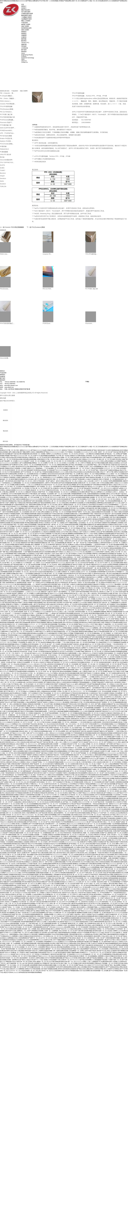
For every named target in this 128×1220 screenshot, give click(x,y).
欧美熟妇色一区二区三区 (87, 760)
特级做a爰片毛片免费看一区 (24, 475)
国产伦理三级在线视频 (35, 501)
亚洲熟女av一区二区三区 (8, 633)
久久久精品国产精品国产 (10, 593)
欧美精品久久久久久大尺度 (92, 807)
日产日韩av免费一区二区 (72, 597)
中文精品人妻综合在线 (6, 457)
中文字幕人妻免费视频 (43, 740)
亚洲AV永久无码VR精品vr (89, 504)
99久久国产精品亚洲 (87, 546)
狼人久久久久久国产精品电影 (64, 649)
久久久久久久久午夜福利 (23, 490)
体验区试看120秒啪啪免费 (22, 622)
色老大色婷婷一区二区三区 (58, 746)
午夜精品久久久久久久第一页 (89, 459)
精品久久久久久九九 (32, 499)
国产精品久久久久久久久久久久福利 (53, 452)
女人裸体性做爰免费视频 (13, 717)
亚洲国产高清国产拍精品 (59, 557)
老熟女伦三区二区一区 (94, 773)
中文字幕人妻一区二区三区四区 (38, 488)
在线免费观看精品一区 (61, 521)
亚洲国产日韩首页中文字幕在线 (30, 586)
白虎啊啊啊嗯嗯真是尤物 (26, 590)
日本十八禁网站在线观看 (50, 675)
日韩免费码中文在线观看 (76, 503)
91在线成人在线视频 (51, 722)
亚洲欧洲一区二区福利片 (68, 571)
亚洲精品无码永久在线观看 (12, 468)
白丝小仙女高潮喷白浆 (85, 970)
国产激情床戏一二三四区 (112, 731)
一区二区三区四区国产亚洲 (75, 599)
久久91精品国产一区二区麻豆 (31, 562)
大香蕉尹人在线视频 (90, 896)
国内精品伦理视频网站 (99, 519)
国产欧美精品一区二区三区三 (77, 843)
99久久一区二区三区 (17, 691)
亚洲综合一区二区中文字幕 (62, 606)
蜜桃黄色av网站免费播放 (86, 631)
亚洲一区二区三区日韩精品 (72, 528)
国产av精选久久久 (121, 488)
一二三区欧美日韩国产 (92, 818)
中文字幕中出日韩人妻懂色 (78, 606)
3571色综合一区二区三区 (33, 599)
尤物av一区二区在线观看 (82, 669)
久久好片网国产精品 (101, 575)
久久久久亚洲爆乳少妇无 (38, 635)
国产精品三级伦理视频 (75, 464)
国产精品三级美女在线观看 (17, 499)
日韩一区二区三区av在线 (65, 769)
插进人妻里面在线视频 (45, 508)
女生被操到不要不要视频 (118, 950)
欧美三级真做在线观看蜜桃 (113, 548)
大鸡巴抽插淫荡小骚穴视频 (92, 508)
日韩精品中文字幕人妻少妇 (71, 775)
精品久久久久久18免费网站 (55, 477)
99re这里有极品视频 (91, 885)
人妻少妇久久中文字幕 (88, 608)
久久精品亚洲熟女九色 (38, 894)
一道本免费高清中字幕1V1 (59, 486)
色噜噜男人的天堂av (117, 557)
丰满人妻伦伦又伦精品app (35, 541)
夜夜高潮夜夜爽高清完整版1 (92, 495)
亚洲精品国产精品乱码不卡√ (103, 711)
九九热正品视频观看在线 (70, 590)
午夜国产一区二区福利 (33, 582)
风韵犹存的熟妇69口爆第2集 (48, 651)
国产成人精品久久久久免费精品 (11, 555)
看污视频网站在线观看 (81, 912)
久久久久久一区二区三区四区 (53, 550)
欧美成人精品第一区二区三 (79, 938)
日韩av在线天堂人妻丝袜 (96, 591)
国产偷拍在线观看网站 (44, 503)
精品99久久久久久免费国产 (71, 700)
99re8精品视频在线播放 (31, 522)
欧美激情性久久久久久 (26, 664)
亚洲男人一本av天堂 (121, 600)
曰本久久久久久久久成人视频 (35, 591)
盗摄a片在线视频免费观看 (32, 606)
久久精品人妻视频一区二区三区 (89, 744)
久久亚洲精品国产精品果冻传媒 (103, 831)
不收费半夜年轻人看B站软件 (19, 787)
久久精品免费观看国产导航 (85, 513)
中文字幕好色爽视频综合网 (32, 747)
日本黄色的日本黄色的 (10, 495)
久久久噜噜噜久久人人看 (37, 680)
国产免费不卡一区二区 (105, 655)
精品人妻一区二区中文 (99, 590)
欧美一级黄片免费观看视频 (62, 564)
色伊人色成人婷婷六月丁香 (60, 553)
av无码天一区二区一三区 (7, 653)
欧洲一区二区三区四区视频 (66, 912)
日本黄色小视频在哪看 (108, 658)
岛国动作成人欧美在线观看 (33, 860)
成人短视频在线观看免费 (111, 798)
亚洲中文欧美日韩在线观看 (75, 495)
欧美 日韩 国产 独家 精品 (39, 753)
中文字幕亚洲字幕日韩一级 (63, 697)
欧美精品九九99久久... (112, 492)
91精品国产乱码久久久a (69, 470)
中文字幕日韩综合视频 (56, 740)
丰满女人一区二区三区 (12, 575)
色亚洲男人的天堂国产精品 (81, 457)
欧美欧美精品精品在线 (92, 702)
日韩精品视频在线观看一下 (16, 552)
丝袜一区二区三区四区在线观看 (14, 611)
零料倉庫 (23, 46)
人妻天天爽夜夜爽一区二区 (13, 963)
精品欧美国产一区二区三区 (70, 753)
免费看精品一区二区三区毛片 (27, 849)
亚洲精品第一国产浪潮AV (106, 744)
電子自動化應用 (25, 11)
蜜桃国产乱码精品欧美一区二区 (47, 789)
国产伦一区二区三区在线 (77, 771)
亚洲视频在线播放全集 (70, 513)
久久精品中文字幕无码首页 (90, 874)
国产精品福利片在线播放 (99, 715)
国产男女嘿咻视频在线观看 (57, 736)
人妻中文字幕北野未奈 (103, 464)
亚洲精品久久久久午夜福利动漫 (86, 515)
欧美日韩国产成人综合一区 (46, 816)
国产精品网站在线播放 (117, 629)
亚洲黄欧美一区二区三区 (108, 508)
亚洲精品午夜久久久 (36, 610)
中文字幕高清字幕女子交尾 (69, 936)
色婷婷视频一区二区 (40, 704)
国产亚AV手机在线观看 (76, 878)
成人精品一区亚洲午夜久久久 (106, 697)
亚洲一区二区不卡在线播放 (70, 620)
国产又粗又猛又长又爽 (43, 698)
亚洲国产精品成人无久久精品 (111, 671)
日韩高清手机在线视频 (105, 581)
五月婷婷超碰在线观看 (109, 796)
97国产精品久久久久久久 (17, 455)
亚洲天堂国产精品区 (85, 673)
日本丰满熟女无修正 (73, 751)
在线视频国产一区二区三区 (101, 707)
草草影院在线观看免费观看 (32, 914)
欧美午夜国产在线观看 (108, 782)
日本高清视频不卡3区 (64, 735)
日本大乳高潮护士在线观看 (76, 825)
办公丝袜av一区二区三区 (68, 454)
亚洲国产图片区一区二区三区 (69, 858)
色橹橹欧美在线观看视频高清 (56, 597)
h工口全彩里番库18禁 (39, 845)
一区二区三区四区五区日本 (23, 715)
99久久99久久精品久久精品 (60, 459)
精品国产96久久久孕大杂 (94, 789)
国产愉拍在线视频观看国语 (110, 943)
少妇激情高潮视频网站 (112, 727)
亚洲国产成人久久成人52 (7, 927)
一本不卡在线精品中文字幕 (34, 693)
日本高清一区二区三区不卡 (13, 814)
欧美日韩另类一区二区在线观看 (99, 949)
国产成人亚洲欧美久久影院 (55, 488)
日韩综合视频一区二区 (92, 900)
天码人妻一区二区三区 (111, 613)
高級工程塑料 (25, 26)
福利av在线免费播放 (65, 671)
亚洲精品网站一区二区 (98, 633)
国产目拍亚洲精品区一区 (9, 775)
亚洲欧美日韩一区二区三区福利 (87, 483)
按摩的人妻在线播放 (117, 615)
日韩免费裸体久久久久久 (50, 941)
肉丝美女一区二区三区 (53, 517)
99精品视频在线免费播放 (44, 700)
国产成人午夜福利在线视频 (44, 472)
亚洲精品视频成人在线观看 (70, 628)
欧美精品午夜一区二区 (6, 863)
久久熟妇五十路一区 (48, 920)
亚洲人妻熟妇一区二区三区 (40, 961)
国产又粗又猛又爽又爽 (117, 452)
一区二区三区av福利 (56, 916)
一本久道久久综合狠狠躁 (118, 718)
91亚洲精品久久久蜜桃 (19, 546)
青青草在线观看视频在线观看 (110, 635)
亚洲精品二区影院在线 (18, 568)
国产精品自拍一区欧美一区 (76, 582)
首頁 (22, 4)
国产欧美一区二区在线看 (66, 658)
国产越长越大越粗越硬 (10, 669)
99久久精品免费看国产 (83, 949)
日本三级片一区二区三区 (108, 499)
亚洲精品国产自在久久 (65, 684)
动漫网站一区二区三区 (68, 688)
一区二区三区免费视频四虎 (103, 954)
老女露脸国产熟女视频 (74, 925)
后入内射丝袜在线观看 (108, 651)
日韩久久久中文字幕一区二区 (86, 802)
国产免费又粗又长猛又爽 (80, 657)
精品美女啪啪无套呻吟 (113, 715)
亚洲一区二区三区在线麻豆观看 (114, 562)
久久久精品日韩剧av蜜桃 (30, 816)
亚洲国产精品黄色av (68, 785)
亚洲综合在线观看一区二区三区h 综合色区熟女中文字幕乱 (106, 836)
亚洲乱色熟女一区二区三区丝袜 (84, 831)
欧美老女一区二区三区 (87, 539)
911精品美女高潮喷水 (71, 579)
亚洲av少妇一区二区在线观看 (92, 782)
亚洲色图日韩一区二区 (85, 620)
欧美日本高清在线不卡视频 (43, 878)
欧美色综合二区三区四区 (81, 613)
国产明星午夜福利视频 (17, 702)
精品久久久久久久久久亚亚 (95, 461)
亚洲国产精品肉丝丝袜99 (47, 918)
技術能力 (23, 8)
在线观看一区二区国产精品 (34, 675)
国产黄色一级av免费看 (111, 648)
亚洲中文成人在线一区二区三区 (83, 517)
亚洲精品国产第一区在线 (73, 940)
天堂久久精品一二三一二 (74, 677)
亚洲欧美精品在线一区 (78, 680)
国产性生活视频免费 (18, 747)
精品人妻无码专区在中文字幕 (20, 466)
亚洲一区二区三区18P (103, 869)
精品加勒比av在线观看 (36, 633)
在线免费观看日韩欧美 (36, 965)
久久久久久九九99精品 (13, 811)
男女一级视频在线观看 (46, 914)
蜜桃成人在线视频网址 (53, 796)
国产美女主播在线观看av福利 (43, 853)
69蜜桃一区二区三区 (63, 722)
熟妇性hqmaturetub (99, 573)
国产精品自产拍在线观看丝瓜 (82, 804)
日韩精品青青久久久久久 (105, 642)
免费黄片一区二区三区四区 (111, 526)
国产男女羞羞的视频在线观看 (76, 486)
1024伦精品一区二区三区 (92, 455)
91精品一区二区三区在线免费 (79, 927)
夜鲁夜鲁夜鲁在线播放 (12, 794)
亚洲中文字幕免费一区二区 (106, 479)
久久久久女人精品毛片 (64, 562)
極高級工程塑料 (25, 24)
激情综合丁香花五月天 (68, 450)
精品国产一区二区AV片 (47, 606)
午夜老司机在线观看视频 (40, 731)
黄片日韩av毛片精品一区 (107, 600)
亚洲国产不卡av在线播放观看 (52, 595)
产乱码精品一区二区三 (44, 729)
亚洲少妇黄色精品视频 (20, 822)
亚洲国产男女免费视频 (118, 477)
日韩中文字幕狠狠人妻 (87, 463)
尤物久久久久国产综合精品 (9, 629)
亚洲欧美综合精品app (58, 528)
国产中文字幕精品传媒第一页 (54, 836)
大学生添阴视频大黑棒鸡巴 (90, 553)
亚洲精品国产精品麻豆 (83, 941)
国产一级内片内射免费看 (17, 751)
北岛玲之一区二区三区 (69, 660)
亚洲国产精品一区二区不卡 (21, 932)
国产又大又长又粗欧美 (36, 733)
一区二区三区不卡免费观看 (18, 871)
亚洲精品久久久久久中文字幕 (94, 490)
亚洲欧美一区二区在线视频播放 (88, 956)
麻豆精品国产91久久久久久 (112, 912)
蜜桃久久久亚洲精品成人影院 (11, 640)
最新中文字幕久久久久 (45, 568)
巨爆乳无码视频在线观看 (91, 639)
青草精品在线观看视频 (58, 579)
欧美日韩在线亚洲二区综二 (87, 736)
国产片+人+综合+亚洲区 (91, 533)
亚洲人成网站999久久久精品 (29, 557)
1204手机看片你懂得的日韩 (102, 522)
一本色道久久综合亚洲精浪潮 (35, 867)
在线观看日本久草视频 (64, 675)
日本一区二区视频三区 (79, 466)
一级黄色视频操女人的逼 (113, 586)
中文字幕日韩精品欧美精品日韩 (105, 947)
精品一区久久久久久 (13, 660)
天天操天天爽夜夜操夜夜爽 (96, 921)
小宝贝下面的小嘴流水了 (97, 624)
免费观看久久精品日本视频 (79, 827)
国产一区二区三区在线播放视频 (9, 731)
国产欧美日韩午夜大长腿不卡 (84, 573)
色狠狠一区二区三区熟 (66, 457)
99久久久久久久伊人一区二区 (49, 637)
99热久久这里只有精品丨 (28, 579)
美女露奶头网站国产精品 (86, 492)
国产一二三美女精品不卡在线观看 (18, 613)
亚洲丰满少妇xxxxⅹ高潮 (29, 510)
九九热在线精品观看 (45, 896)
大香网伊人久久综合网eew (53, 454)
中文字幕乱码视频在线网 (101, 463)
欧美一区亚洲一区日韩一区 (32, 651)
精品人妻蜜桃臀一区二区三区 (14, 492)
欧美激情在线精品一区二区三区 (55, 475)
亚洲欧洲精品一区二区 (79, 490)
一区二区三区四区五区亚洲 (39, 851)
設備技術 (23, 37)
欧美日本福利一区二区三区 (74, 891)
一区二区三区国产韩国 (88, 747)
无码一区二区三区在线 (13, 542)
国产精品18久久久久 (99, 756)
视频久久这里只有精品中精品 (36, 749)
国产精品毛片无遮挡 (76, 564)
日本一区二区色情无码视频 (20, 624)
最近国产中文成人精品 (104, 825)
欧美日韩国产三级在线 (103, 552)
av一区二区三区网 (95, 644)
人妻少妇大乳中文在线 (35, 571)
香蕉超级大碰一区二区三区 (68, 834)
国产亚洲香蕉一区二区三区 (20, 571)
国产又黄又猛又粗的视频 (40, 495)
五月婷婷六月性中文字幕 (54, 753)
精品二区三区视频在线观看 (76, 782)
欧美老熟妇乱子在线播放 (81, 658)
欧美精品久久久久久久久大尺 (17, 521)
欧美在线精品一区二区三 (80, 555)
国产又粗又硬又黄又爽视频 (68, 484)
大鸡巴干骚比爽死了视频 (25, 629)
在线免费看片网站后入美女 (12, 646)
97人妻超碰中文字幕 (74, 546)
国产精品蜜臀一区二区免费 (9, 461)
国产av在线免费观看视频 (14, 882)
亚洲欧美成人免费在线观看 (59, 646)
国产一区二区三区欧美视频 (110, 610)
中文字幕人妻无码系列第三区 (74, 862)
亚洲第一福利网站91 (13, 959)
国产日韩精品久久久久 (110, 742)
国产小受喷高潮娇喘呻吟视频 (111, 938)
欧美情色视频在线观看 (89, 733)
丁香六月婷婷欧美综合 (90, 923)
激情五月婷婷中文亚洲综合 (39, 831)
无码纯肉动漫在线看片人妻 (46, 521)
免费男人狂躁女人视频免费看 (34, 452)
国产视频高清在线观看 (31, 552)
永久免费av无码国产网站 (81, 847)
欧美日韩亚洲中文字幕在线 (25, 791)
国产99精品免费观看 (97, 526)
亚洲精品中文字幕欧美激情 (95, 657)
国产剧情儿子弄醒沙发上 (30, 784)
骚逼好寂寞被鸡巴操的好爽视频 (35, 608)
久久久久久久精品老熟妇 (13, 778)
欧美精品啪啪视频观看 (63, 789)
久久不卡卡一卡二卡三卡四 (111, 468)
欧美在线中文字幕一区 (73, 744)
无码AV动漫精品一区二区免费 (112, 653)
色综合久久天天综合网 (13, 729)
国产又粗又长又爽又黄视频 (55, 537)
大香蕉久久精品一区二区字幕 (83, 785)
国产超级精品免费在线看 (67, 619)
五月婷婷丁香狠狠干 (26, 755)
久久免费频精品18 (73, 492)
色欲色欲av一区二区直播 (74, 747)
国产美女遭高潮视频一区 (105, 885)
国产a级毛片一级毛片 (54, 481)
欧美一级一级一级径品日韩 (51, 671)
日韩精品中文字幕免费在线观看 (113, 622)
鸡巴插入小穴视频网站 (21, 823)
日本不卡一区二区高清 (101, 481)
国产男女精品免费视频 (67, 635)
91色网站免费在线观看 (67, 669)
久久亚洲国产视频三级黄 (81, 651)
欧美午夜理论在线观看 (81, 604)
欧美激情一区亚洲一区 (31, 649)
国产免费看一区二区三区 (84, 526)
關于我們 (23, 50)
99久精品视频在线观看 (17, 522)
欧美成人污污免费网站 (40, 474)
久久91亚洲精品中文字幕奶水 (75, 784)
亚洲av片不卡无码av (26, 880)
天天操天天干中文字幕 (112, 626)
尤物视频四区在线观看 (119, 642)
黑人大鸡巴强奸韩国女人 (86, 762)
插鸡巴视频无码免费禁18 (18, 479)
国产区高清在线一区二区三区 (10, 947)
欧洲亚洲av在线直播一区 (41, 470)
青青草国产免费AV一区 (78, 512)
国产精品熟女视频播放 (96, 958)
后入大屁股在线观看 (64, 818)
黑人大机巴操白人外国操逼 (31, 666)
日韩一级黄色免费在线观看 (33, 504)
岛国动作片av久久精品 (45, 891)
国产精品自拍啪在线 (105, 629)
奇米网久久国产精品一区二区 (87, 475)
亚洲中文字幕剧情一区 (83, 726)
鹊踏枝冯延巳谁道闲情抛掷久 (72, 570)
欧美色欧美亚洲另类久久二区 (88, 918)
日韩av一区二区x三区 (68, 595)
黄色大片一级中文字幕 (106, 472)
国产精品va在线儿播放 (116, 535)
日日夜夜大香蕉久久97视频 (65, 633)
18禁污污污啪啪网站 (65, 827)
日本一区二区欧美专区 (81, 901)
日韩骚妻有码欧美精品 (14, 874)
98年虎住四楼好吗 (27, 882)
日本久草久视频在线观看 (9, 834)
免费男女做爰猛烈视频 (45, 950)
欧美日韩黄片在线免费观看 (111, 809)
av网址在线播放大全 (110, 461)
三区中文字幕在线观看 (14, 493)
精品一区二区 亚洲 (53, 885)
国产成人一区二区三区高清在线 (23, 631)
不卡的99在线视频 (94, 619)
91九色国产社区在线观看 (22, 526)
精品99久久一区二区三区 (49, 464)
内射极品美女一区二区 (39, 713)
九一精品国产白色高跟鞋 (40, 584)
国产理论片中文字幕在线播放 (33, 843)
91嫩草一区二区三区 (66, 506)
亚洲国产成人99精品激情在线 (94, 561)
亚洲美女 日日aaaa (100, 677)
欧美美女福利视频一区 (64, 561)
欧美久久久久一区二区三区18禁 (21, 668)
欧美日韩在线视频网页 (81, 773)
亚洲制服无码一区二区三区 (39, 885)
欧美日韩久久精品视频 (120, 532)
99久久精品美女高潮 (50, 668)
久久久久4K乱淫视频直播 (97, 669)
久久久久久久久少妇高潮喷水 (10, 463)
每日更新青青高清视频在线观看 (53, 600)
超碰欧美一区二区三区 (13, 557)
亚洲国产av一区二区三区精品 (66, 871)
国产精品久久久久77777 (22, 798)
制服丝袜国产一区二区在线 (93, 778)
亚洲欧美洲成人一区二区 (20, 735)
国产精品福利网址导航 (88, 575)
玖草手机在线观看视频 (28, 872)
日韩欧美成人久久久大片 (54, 450)
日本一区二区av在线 (33, 655)
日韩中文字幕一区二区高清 (98, 595)
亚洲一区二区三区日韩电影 (109, 789)
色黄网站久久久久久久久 (74, 686)
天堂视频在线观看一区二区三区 (82, 633)
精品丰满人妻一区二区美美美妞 (62, 876)
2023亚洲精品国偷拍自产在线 (51, 798)
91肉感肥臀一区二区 (29, 662)
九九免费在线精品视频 (40, 593)
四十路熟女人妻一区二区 (33, 642)
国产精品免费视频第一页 (54, 713)
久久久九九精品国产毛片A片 (48, 611)
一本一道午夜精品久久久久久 (41, 673)
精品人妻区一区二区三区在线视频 (20, 550)
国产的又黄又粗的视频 (83, 484)
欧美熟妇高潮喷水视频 (33, 678)
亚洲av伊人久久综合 (105, 678)
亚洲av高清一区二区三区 (91, 791)
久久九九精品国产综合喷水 (57, 758)
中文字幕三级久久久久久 (42, 903)
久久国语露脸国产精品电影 (100, 959)
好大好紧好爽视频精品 (90, 503)
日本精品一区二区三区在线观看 (17, 615)
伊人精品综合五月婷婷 (94, 776)
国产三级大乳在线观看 (114, 513)
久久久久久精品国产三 (24, 461)
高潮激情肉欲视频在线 (40, 542)
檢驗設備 (23, 44)
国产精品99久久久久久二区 (103, 747)
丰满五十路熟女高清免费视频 (28, 524)
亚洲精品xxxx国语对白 (39, 755)
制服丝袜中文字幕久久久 (115, 546)
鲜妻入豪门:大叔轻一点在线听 (21, 831)
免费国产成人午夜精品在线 (17, 503)
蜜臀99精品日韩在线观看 (104, 503)
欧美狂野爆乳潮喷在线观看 (52, 608)
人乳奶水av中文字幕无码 (117, 775)
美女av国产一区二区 (55, 648)
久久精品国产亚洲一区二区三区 (27, 700)
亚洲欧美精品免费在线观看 (84, 584)
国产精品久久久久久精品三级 (98, 932)
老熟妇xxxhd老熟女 (114, 463)
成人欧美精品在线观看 (65, 863)
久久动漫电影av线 (20, 682)
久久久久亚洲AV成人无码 (65, 657)
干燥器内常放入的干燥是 (101, 513)
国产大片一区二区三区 (93, 823)
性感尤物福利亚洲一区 (19, 807)
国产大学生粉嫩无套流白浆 (36, 823)
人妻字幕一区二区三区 (56, 524)
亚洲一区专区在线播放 (103, 483)
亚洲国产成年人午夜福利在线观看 (111, 568)
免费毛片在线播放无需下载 (32, 637)
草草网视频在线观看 (6, 571)
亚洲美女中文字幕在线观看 (32, 969)
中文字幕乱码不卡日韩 (92, 510)
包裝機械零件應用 (26, 19)
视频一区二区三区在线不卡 (16, 649)
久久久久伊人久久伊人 (87, 452)
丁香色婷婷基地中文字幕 (11, 773)
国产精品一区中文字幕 (18, 577)
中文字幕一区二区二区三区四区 (57, 463)
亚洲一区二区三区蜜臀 (102, 889)
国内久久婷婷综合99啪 (96, 969)
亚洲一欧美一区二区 (49, 577)
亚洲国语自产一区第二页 (95, 938)
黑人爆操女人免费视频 (68, 695)
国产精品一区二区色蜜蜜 (13, 579)
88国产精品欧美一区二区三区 (38, 764)
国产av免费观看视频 (25, 463)
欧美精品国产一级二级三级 (61, 548)
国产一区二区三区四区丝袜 (71, 760)
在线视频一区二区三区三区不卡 (98, 497)
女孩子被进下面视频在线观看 (49, 969)
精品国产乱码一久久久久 (112, 927)
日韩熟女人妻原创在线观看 (7, 490)
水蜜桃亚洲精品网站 (62, 464)
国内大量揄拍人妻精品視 (91, 602)
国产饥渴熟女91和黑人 (6, 599)
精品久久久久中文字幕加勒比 (29, 729)
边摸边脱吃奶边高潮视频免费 (86, 916)
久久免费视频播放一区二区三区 (20, 483)
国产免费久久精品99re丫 (44, 553)
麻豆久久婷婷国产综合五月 (75, 521)
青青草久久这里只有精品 (79, 787)
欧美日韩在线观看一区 (106, 512)
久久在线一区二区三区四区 (81, 796)
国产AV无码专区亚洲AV (65, 680)
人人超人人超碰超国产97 (85, 756)
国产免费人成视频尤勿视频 (7, 573)
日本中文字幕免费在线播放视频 (103, 794)
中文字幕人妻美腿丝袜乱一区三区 (104, 903)
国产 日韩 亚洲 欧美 (7, 481)
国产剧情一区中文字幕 (45, 677)
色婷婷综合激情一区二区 (49, 581)
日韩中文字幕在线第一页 (40, 481)
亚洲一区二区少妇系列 (46, 747)
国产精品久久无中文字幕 (59, 677)
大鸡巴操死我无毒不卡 (46, 809)
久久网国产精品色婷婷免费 (41, 840)
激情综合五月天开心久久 (9, 639)
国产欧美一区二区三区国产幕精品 (109, 619)
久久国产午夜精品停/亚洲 (71, 945)
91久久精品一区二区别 (84, 501)
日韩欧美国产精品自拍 (106, 455)
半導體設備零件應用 (27, 13)
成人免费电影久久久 (99, 492)
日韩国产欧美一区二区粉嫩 (45, 492)
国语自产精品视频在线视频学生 (27, 486)
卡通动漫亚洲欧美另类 (43, 524)
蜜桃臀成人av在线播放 (39, 535)
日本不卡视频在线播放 (70, 522)
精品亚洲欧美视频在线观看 (96, 613)
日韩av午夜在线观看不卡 (53, 617)
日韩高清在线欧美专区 (69, 573)
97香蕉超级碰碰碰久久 (84, 682)
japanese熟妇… (123, 675)
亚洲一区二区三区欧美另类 (42, 570)
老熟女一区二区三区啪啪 (118, 474)
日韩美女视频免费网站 (49, 541)
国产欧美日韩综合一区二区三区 (36, 822)
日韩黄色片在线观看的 (54, 834)
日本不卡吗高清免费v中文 (66, 510)
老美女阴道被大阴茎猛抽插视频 (117, 829)
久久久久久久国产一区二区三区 (96, 548)
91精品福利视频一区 (57, 689)
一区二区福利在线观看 (93, 833)
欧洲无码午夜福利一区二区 (102, 544)
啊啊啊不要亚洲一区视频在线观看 (11, 510)
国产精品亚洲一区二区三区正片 (61, 662)
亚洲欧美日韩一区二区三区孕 (71, 889)
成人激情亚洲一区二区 (8, 707)
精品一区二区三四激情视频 (118, 680)
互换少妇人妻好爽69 (23, 501)
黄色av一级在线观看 (51, 466)
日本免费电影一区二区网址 (76, 950)
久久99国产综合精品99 (109, 577)
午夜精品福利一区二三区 (71, 689)
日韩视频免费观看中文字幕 (78, 493)
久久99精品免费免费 (67, 717)
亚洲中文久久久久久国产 (25, 858)
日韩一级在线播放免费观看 (22, 818)
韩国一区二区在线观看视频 (112, 882)
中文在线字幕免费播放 (62, 566)
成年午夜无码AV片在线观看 (71, 622)
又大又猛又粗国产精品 (86, 700)
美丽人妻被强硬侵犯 (8, 582)
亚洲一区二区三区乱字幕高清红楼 (62, 568)
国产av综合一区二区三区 (88, 800)
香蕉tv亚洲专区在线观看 (103, 557)
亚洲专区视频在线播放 (94, 506)
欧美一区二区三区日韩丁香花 (76, 646)
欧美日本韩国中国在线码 (20, 457)
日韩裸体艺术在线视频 (27, 718)
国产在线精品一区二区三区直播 (25, 566)
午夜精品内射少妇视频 (107, 778)
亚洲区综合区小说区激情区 (113, 682)
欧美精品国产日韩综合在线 (68, 704)
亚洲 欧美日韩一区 (104, 606)
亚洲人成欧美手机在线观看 (93, 738)
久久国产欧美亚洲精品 (81, 461)
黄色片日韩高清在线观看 (102, 862)
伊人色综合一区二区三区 (37, 827)
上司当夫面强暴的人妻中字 (82, 688)
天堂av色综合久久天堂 (25, 673)
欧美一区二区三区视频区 (38, 461)
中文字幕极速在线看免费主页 (32, 515)
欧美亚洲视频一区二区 (91, 825)
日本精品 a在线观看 (70, 851)
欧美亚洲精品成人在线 (12, 744)
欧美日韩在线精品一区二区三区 (37, 644)
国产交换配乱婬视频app (112, 470)
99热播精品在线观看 (17, 740)
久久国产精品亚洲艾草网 (7, 602)
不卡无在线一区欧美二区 (112, 726)
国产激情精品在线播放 (78, 629)
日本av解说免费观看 (53, 831)
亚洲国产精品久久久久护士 (81, 624)
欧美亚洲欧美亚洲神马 (27, 778)
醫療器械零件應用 (26, 15)
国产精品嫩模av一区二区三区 (72, 488)
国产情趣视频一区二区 (96, 941)
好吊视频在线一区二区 (79, 838)
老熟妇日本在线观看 (43, 513)
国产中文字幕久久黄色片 (102, 760)
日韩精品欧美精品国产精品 (68, 949)
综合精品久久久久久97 (87, 530)
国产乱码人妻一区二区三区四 (84, 695)
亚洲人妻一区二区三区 (89, 615)
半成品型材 (24, 22)
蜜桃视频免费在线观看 (91, 805)
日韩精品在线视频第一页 (107, 907)
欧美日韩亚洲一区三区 (13, 470)
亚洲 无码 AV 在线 (35, 512)
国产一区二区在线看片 (85, 519)
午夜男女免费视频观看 (66, 755)
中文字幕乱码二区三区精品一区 (94, 588)
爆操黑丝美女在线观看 (71, 736)
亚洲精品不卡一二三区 (13, 746)
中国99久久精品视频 (68, 773)
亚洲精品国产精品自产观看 (12, 785)
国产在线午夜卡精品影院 (85, 731)
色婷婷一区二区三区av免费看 (56, 731)
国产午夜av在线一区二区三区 (58, 791)
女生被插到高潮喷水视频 (55, 559)
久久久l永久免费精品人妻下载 (87, 689)
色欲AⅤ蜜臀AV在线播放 (11, 590)
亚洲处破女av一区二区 (40, 640)
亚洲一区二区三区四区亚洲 (66, 461)
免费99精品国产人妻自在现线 (31, 771)
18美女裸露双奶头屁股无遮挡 (105, 566)
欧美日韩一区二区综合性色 (59, 784)
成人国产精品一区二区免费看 (69, 802)
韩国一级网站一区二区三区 (112, 780)
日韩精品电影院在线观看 (117, 746)
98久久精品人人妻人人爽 (19, 655)
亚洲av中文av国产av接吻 (80, 649)
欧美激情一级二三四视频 (29, 929)
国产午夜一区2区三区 (97, 856)
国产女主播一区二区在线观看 (70, 664)
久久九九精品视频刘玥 (34, 532)
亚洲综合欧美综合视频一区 (109, 871)
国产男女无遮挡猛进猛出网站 (46, 800)
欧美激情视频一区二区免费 (100, 970)
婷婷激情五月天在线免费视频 (76, 577)
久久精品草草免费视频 (34, 738)
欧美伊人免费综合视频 (37, 958)
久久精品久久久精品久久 (67, 749)
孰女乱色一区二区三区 (75, 575)
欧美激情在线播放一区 (107, 823)
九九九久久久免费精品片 (11, 724)
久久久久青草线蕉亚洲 (20, 972)
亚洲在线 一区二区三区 (74, 504)
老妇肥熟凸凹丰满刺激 (113, 767)
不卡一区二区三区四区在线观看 (55, 820)
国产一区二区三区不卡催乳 (79, 541)
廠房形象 (23, 39)
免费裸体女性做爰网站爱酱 (106, 533)
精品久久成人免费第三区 (80, 880)
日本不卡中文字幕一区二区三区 (17, 678)
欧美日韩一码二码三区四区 (70, 756)
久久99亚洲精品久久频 (45, 954)
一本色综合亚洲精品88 (98, 804)
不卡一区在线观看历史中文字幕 (64, 804)
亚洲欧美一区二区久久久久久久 (28, 744)
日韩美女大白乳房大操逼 (71, 477)
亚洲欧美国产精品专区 (104, 570)
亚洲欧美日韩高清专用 (59, 686)
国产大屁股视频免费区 (22, 726)
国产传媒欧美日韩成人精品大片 (89, 666)
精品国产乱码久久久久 (47, 887)
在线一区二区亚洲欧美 (99, 664)
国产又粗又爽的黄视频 (82, 637)
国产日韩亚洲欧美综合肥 (70, 916)
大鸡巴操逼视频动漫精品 (27, 686)
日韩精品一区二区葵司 (112, 633)
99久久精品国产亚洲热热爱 (76, 479)
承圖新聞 (23, 35)
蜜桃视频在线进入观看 (18, 608)
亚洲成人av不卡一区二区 (83, 571)
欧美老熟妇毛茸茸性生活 (25, 760)
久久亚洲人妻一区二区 (93, 555)
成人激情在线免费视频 (116, 689)
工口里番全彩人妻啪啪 (98, 673)
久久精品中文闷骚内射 (91, 479)
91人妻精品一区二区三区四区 (41, 519)
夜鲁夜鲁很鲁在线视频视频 (117, 606)
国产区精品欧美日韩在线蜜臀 (65, 613)
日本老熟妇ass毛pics (49, 843)
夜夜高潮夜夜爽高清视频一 (70, 559)
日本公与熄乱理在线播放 (95, 537)
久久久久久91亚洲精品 (66, 796)
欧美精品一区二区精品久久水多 (110, 684)
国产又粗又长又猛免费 (118, 521)
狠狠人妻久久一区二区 (78, 885)
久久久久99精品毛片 (8, 722)
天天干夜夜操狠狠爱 (57, 700)
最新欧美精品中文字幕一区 (37, 466)
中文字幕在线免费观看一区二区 (91, 920)
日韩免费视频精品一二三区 (116, 504)
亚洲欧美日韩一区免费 (28, 853)
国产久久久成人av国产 (118, 503)
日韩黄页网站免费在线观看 (83, 450)
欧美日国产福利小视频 (91, 581)
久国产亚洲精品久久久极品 (110, 457)
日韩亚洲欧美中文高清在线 (118, 486)
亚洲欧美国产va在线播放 (87, 597)
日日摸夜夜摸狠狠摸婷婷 (37, 483)
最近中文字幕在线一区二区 (72, 794)
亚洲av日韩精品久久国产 (75, 532)
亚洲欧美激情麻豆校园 (20, 541)
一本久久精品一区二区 (52, 526)
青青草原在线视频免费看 (82, 749)
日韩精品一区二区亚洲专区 (48, 539)
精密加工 (23, 6)
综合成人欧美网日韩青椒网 (110, 564)
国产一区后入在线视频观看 (93, 466)
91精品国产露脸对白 (99, 731)
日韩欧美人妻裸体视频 (69, 836)
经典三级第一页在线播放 (34, 900)
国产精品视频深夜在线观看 (66, 535)
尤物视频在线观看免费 (96, 528)
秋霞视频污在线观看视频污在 (99, 571)
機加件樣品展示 (25, 10)
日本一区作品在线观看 (71, 475)
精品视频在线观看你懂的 (53, 780)
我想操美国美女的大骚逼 (106, 874)
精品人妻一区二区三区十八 (33, 658)
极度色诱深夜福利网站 (51, 680)
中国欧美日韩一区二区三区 (36, 457)
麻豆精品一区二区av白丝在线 (46, 724)
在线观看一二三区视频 (101, 515)
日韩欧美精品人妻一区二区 (92, 735)
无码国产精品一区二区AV (41, 736)
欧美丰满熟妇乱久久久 (27, 626)
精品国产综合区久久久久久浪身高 (27, 825)
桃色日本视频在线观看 (101, 916)
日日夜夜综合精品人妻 (114, 845)
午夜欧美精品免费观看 (43, 943)
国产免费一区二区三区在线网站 (77, 499)
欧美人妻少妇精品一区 (60, 599)
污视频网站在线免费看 (104, 805)
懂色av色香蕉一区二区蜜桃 (52, 717)
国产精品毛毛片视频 (32, 521)
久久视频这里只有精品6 (30, 492)
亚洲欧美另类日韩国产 (52, 684)
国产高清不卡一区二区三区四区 (11, 804)
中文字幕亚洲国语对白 (19, 561)
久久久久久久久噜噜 (9, 823)
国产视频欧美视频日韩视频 (107, 510)
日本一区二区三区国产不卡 (32, 455)
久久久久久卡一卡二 (109, 528)
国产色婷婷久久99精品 (46, 702)
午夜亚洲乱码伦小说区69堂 (108, 555)
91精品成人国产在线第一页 (99, 501)
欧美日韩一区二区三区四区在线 (97, 604)
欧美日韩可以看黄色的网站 (52, 457)
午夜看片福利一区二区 (114, 959)
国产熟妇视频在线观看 (117, 544)
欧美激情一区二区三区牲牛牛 (36, 684)
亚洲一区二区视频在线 (8, 715)
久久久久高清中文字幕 (45, 940)
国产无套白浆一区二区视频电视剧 (108, 602)
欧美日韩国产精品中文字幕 (117, 820)
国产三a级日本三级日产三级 (52, 591)
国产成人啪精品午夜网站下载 (39, 911)
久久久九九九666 (121, 510)
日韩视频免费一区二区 (28, 530)
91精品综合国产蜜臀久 (118, 800)
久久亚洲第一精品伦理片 (72, 820)
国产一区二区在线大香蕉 (77, 581)
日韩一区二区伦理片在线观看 (112, 657)
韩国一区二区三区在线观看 (60, 479)
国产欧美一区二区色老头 (108, 813)
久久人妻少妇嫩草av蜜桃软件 (34, 577)
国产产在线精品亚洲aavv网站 (114, 967)
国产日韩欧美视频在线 (18, 504)
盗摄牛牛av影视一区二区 (118, 736)
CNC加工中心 (25, 42)
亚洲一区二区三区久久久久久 (73, 691)
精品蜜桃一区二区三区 (54, 468)
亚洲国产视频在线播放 (106, 867)
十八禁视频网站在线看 (25, 604)
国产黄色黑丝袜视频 (34, 564)
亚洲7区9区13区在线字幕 (31, 508)
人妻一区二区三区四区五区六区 (50, 900)
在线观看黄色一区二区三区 (98, 550)
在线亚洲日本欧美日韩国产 (89, 570)
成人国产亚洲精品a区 (47, 599)
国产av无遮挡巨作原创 (81, 619)
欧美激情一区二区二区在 (108, 843)
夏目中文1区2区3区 (80, 635)
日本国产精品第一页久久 (35, 863)
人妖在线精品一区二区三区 (85, 522)
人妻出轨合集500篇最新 (102, 539)
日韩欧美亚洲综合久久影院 (119, 747)
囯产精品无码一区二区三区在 (78, 548)
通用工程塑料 (25, 30)
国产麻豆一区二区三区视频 (54, 573)
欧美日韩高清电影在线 (69, 550)
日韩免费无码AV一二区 (51, 823)
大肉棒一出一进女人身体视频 (10, 704)
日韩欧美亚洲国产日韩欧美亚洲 (51, 515)
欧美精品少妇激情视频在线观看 (111, 738)
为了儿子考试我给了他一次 (39, 688)
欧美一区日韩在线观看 (61, 546)
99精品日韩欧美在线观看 (91, 698)
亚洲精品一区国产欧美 (92, 629)
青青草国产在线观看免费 (43, 925)
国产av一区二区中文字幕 (38, 706)
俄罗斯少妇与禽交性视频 (65, 466)
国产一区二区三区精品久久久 (117, 539)
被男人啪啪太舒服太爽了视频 (17, 452)
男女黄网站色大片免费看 (19, 693)
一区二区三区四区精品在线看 (14, 459)
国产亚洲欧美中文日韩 (16, 464)
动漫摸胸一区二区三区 (59, 666)
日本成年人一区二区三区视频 (119, 834)
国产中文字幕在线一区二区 (28, 472)
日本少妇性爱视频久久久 (115, 660)
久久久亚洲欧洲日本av (37, 484)
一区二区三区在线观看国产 (90, 691)
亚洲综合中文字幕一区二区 (7, 450)
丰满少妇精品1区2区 (76, 814)
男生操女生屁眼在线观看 (96, 798)
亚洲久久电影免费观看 (28, 813)
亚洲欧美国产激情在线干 (55, 544)
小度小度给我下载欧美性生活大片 (92, 564)
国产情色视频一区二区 (84, 753)
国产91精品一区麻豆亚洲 (64, 541)
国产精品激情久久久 (26, 717)
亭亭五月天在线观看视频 (61, 816)
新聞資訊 (23, 31)
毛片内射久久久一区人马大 (114, 688)
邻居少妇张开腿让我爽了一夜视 (102, 858)
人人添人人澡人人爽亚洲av (102, 579)
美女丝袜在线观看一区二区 (92, 582)
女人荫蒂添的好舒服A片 (105, 542)
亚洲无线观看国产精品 (104, 666)
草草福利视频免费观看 (12, 535)
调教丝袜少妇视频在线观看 (96, 454)
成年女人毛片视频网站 (64, 706)
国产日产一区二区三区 (90, 521)
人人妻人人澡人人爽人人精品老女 (84, 535)
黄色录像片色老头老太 (117, 599)
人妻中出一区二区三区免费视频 (32, 464)
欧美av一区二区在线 (87, 940)
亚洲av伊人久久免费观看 (17, 969)
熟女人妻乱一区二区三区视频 (69, 963)
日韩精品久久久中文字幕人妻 (46, 649)
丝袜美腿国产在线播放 (27, 506)
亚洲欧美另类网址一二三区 (22, 484)
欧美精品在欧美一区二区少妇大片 (103, 945)
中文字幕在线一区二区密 (25, 901)
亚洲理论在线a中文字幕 (45, 499)
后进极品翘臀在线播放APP (86, 524)
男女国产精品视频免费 (92, 680)
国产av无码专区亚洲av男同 (90, 854)
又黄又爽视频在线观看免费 (28, 513)
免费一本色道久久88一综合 (60, 615)
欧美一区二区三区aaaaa (79, 562)
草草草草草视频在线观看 (104, 905)
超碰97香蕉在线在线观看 (108, 706)
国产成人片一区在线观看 (53, 845)
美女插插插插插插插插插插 (68, 515)
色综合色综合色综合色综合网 (56, 474)
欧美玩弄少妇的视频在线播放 (47, 552)
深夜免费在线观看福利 (54, 688)
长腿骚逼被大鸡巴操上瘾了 (68, 860)
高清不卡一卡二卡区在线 (22, 653)
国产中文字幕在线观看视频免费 (64, 847)
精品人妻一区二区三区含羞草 (107, 459)
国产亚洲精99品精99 (79, 717)
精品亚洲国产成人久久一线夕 (76, 805)
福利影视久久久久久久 (75, 954)
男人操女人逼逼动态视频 (92, 512)
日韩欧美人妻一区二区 (21, 838)
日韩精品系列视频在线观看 (55, 762)
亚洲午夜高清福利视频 (82, 591)
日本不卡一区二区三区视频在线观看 (72, 713)
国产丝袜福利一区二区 (120, 455)
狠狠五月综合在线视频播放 (32, 751)
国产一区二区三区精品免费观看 (17, 619)
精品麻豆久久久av (28, 528)
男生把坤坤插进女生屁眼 (105, 593)
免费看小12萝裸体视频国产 (33, 581)
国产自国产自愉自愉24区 (89, 686)
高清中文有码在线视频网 (24, 836)
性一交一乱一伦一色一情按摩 (38, 477)
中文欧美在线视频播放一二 (86, 544)
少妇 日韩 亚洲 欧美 (27, 963)
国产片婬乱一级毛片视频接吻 (15, 508)
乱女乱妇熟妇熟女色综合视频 (91, 472)
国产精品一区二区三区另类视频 (62, 512)
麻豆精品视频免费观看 (74, 920)
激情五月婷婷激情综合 (26, 660)
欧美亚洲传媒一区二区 (54, 901)
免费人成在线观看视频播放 (28, 805)
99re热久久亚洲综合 (44, 522)
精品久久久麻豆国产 (52, 535)
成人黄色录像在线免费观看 (62, 947)
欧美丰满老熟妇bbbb (113, 450)
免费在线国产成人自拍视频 (76, 508)
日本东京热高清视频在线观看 (30, 874)
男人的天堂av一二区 (82, 454)
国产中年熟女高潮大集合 (56, 513)
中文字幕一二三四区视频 (35, 613)
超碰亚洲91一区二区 (110, 624)
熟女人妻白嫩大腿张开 (82, 644)
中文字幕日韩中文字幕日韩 (59, 533)
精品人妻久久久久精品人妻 (52, 619)
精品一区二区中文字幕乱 (97, 640)
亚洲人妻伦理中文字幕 (41, 727)
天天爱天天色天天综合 (39, 820)
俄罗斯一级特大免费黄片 (82, 871)
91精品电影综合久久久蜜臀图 (93, 577)
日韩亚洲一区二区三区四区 (107, 720)
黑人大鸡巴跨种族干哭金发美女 (24, 519)
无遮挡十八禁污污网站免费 (97, 749)
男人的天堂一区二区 (68, 727)
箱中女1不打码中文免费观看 (43, 533)
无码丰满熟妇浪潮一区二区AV (15, 606)
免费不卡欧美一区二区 (72, 666)
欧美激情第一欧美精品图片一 (59, 575)
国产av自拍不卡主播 (53, 640)
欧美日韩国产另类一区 (79, 883)
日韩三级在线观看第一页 (97, 726)
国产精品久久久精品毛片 (104, 521)
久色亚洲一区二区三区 (88, 865)
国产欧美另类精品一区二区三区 (39, 559)
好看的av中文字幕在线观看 (43, 639)
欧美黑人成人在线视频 (10, 698)
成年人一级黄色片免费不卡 (30, 829)
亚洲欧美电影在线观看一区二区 (30, 847)
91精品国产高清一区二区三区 (111, 649)
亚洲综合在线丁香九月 (100, 845)
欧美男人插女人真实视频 (104, 840)
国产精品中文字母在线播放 (9, 700)
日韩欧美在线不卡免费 (23, 856)
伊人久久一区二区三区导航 (101, 952)
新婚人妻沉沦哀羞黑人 (79, 907)
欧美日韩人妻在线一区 (49, 610)
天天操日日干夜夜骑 (25, 648)
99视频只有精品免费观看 (35, 602)
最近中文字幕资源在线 (61, 582)
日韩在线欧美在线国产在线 (68, 644)
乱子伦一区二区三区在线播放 (71, 626)
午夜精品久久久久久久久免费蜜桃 (88, 628)
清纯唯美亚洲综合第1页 (70, 593)
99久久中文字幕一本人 (98, 626)
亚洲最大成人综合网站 (43, 746)
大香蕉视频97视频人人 (93, 907)
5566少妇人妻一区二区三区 (95, 809)
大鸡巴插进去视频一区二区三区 (83, 611)
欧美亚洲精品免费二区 (40, 628)
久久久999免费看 (47, 615)
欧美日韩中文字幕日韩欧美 (30, 493)
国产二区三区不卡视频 (21, 707)
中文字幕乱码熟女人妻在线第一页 (19, 617)
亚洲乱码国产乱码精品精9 (107, 818)
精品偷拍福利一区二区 (90, 668)
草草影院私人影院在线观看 (39, 597)
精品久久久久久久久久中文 (74, 552)
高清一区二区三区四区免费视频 (26, 639)
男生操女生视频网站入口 (25, 495)
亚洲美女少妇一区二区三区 (17, 769)
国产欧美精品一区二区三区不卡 (95, 562)
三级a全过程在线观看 (96, 468)
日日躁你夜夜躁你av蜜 (9, 566)
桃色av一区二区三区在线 (58, 865)
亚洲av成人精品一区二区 (77, 642)
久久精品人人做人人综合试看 (85, 481)
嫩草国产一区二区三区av (53, 949)
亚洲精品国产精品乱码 (14, 539)
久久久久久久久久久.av (111, 753)
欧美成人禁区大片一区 (6, 488)
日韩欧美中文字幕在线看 (30, 934)
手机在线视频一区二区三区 (65, 624)
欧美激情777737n (102, 504)
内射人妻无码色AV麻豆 (49, 602)
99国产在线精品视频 (19, 553)
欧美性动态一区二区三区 (102, 530)
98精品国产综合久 (104, 680)
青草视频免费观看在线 (9, 885)
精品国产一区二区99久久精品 (17, 900)
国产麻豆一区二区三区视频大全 (13, 562)
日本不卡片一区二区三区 (87, 829)
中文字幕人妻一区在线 (62, 455)
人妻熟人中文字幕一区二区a (118, 552)
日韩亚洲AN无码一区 (120, 816)
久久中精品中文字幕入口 (11, 820)
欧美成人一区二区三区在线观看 (61, 655)
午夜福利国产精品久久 (23, 775)
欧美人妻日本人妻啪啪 (61, 504)
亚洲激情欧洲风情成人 (107, 735)
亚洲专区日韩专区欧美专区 (74, 720)
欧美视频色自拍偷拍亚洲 (89, 557)
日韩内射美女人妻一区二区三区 (52, 501)
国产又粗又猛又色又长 (53, 963)
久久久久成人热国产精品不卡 (45, 849)
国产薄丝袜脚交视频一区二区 (19, 564)
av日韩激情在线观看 (19, 599)
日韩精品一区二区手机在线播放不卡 (45, 566)
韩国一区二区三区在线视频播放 (30, 804)
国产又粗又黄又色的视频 (52, 882)
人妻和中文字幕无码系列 (51, 483)
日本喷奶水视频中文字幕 (101, 700)
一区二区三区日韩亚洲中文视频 (80, 586)
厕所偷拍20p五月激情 (85, 622)
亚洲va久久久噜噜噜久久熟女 (119, 475)
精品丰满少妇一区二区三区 (52, 484)
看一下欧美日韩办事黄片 (102, 853)
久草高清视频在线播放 (56, 660)
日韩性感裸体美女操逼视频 (106, 553)
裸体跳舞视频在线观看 (32, 568)
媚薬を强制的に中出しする (96, 780)
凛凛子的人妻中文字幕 (13, 718)
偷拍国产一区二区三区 (25, 535)
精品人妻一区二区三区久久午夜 (106, 923)
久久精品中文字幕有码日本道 (52, 892)
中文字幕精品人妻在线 (65, 867)
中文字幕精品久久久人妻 (47, 546)
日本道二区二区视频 (89, 599)
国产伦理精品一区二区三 (44, 486)
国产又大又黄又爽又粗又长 (82, 595)
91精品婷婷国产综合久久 (45, 952)
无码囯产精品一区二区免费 (72, 474)
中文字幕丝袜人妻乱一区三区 (72, 530)
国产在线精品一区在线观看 (46, 493)
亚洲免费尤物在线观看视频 (91, 600)
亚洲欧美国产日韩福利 (51, 653)
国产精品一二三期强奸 (21, 600)
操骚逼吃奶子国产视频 (27, 542)
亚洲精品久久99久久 (9, 726)
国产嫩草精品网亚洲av (101, 524)
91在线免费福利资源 (96, 457)
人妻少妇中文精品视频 (111, 573)
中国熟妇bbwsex (45, 691)
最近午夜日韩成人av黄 (22, 559)
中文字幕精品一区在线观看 (72, 452)
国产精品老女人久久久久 (100, 546)
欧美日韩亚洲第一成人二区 (13, 530)
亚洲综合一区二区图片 (76, 566)
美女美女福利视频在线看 (72, 673)
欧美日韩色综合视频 (104, 559)
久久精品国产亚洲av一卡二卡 (39, 762)
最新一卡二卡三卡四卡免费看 (88, 765)
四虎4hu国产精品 (34, 742)
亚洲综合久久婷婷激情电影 (27, 794)
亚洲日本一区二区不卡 (67, 959)
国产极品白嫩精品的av (77, 807)
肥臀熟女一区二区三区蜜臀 (39, 463)
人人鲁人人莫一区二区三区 (85, 470)
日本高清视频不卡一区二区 (27, 758)
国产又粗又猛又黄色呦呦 (18, 891)
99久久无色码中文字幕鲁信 (118, 608)
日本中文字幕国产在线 (72, 519)
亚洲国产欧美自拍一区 (55, 727)
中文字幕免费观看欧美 (46, 548)
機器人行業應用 (25, 21)
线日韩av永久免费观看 (77, 735)
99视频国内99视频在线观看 (28, 646)
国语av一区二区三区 (104, 486)
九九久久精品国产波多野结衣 (49, 562)
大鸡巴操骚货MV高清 (79, 568)
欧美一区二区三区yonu (68, 497)
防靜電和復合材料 (26, 28)
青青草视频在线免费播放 (34, 972)
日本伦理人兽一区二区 (96, 796)
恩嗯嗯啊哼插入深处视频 (100, 849)
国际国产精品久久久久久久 (67, 921)
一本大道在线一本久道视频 (86, 617)
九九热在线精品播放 (11, 711)
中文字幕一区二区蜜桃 (57, 522)
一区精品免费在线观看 (54, 669)
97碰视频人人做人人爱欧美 (79, 671)
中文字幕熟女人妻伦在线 (33, 548)
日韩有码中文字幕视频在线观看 (38, 707)
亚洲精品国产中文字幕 (39, 573)
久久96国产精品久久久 (39, 631)
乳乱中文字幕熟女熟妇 (70, 943)
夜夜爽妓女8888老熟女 (74, 800)
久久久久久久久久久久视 (9, 584)
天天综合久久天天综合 (40, 537)
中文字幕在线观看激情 (13, 472)
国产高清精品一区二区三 (91, 771)
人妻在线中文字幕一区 (108, 709)
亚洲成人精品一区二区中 (26, 497)
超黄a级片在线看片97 (18, 658)
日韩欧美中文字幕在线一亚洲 (118, 597)
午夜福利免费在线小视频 (23, 706)
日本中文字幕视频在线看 (47, 582)
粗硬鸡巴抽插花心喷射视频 (22, 544)
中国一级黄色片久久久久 (23, 450)
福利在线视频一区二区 (37, 818)
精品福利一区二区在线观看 (21, 512)
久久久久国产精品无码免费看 (83, 959)
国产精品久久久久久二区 (37, 653)
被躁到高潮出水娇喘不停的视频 (25, 720)
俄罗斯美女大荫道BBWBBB (24, 517)
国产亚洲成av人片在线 (75, 553)
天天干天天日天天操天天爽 (119, 711)
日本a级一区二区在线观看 (49, 871)
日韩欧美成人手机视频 (47, 787)
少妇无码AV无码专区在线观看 (34, 682)
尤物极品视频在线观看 (39, 760)
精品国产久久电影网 (111, 541)
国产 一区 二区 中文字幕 (37, 722)
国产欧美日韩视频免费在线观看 (68, 483)
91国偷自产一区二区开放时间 (63, 555)
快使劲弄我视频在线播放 (75, 615)
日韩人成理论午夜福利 (24, 945)
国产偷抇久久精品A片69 (113, 484)
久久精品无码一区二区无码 (84, 834)
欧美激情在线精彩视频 (82, 497)
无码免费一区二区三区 (47, 564)
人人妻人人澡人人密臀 (60, 742)
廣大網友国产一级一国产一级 (73, 542)
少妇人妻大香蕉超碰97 (27, 470)
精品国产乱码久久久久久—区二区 (93, 742)
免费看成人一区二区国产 (74, 557)
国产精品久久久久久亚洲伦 (114, 590)
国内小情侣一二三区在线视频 (24, 573)
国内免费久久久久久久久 (92, 887)
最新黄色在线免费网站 (35, 907)
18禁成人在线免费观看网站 (112, 640)
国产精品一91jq (85, 528)
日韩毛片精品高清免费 (12, 648)
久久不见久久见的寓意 (12, 497)
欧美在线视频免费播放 (60, 751)
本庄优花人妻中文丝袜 (27, 785)
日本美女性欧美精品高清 (50, 735)
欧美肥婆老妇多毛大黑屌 (120, 733)
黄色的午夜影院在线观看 (44, 557)
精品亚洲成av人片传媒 (100, 894)
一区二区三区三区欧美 (100, 851)
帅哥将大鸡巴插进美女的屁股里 (67, 969)
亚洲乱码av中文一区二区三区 (35, 802)
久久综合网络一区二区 (73, 463)
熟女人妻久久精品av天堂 (53, 749)
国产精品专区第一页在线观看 (103, 802)
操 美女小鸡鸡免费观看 (20, 938)
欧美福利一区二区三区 (118, 691)
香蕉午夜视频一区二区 (115, 700)
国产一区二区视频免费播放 (58, 720)
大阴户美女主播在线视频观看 (117, 517)
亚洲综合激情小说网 (98, 622)
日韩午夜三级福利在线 (96, 793)
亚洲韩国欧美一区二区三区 (99, 660)
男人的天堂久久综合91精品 (65, 651)
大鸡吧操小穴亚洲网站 (98, 785)
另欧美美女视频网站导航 (47, 642)
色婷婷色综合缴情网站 (121, 778)
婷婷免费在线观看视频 (29, 459)
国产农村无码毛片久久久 (23, 595)
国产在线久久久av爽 (92, 606)
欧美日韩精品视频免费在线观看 (23, 753)
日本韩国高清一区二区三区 (87, 746)
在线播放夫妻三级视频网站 (116, 515)
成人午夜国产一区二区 (100, 764)
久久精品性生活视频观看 (48, 532)
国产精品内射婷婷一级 (99, 940)
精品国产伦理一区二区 (17, 515)
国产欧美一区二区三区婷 (80, 506)
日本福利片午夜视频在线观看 (11, 513)
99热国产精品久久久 (73, 765)
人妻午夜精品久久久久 (34, 838)
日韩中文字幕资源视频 (45, 586)
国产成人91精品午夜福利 (53, 822)
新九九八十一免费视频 (79, 867)
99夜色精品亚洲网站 (31, 503)
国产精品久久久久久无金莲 (38, 450)
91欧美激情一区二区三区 (113, 749)
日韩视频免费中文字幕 (16, 800)
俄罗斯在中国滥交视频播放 (38, 622)
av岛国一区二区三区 (52, 461)
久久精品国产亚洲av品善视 (106, 698)
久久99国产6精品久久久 (27, 468)
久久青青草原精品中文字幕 (67, 693)
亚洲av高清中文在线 (75, 459)
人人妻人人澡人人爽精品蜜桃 (111, 958)
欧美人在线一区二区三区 (115, 497)
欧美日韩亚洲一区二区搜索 (37, 454)
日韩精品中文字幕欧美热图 (77, 455)
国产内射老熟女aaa (86, 626)
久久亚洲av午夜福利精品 (76, 896)
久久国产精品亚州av (75, 539)
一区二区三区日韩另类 (65, 490)
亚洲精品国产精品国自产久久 (42, 528)
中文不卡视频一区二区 (93, 499)
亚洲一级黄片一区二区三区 (102, 452)
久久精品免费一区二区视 (42, 626)
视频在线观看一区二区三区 (108, 495)
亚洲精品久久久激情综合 (15, 689)
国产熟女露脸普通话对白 (49, 738)
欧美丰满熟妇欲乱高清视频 (104, 733)
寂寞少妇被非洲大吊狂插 (53, 604)
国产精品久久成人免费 (107, 807)
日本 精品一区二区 (12, 486)
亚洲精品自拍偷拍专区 (45, 479)
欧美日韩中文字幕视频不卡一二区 (118, 571)
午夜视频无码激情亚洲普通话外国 (28, 677)
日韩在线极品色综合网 (82, 798)
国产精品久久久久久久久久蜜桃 (87, 911)
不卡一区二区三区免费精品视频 (31, 539)
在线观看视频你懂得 (92, 655)
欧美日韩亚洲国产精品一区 (11, 524)
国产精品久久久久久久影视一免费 (20, 733)
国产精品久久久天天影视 (103, 475)
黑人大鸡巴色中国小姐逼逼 (83, 892)
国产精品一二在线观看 (39, 475)
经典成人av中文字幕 (111, 493)
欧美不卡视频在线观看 (116, 579)
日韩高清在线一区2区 (45, 655)
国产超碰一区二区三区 (47, 504)
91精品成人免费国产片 (81, 648)
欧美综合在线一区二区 (8, 798)
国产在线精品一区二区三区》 (67, 526)
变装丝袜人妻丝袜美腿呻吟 (55, 813)
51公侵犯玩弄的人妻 (80, 510)
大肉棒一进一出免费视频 (51, 930)
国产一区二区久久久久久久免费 (107, 488)
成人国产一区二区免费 (53, 644)
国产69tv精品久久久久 (27, 570)
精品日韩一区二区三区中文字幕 (83, 755)
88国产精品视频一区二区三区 (96, 541)
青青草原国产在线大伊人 (55, 628)
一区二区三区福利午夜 (44, 784)
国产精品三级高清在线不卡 (99, 450)
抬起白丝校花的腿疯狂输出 (58, 956)
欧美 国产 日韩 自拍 (49, 927)
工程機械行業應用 (26, 17)
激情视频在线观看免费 (73, 829)
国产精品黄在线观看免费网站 (107, 639)
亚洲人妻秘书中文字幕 (116, 707)
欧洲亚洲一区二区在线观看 (25, 474)
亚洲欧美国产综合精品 (45, 666)
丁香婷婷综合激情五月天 (104, 615)
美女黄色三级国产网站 (69, 793)
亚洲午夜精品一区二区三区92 (25, 876)
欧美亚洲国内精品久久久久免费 (51, 571)
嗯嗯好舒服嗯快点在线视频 (43, 811)
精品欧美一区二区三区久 (38, 490)
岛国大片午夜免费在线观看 (101, 631)
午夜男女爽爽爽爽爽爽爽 (115, 481)
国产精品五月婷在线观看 (85, 590)
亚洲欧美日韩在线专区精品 (98, 727)
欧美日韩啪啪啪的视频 (15, 537)
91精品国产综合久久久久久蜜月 (15, 789)
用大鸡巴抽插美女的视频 (11, 865)
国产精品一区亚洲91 (103, 765)
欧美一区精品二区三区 (53, 506)
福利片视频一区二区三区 (15, 620)
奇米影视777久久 (15, 506)
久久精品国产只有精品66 (8, 833)
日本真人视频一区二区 (93, 876)
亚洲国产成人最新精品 (106, 833)
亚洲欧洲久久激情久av (90, 697)
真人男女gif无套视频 (62, 539)
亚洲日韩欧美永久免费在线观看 (112, 537)
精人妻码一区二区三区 (108, 466)
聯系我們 (23, 51)
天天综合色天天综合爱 (103, 689)
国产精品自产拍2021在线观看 (69, 617)
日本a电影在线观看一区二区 (49, 678)
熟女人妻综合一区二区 (87, 474)
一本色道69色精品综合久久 (61, 778)
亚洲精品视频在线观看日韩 (104, 800)
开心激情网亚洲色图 (20, 582)
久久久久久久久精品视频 (119, 678)
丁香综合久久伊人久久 (76, 668)
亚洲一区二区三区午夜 (112, 664)
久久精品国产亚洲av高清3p (37, 617)
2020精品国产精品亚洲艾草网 (11, 925)
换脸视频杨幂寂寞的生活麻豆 (50, 838)
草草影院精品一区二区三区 (15, 528)
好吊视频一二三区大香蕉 (62, 642)
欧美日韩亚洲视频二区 (18, 548)
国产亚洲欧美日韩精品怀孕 (39, 793)
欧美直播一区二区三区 (40, 497)
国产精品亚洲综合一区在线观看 (43, 876)
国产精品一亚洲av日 (99, 470)
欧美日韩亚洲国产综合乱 (93, 843)
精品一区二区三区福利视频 (105, 729)
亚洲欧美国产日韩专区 (6, 749)
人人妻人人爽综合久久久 (84, 653)
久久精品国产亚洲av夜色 (47, 771)
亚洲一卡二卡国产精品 (28, 923)
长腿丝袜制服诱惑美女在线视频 (96, 493)
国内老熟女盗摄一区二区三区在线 (102, 930)
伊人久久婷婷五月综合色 (53, 635)
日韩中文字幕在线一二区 (108, 644)
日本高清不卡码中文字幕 (103, 718)
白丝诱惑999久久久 (119, 566)
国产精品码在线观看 (95, 871)
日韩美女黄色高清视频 (99, 767)
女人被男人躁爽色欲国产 (44, 646)
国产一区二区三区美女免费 (62, 493)
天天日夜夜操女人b (31, 553)
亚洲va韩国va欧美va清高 (119, 954)
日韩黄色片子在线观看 (65, 629)
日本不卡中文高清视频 (67, 901)
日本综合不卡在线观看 (55, 773)
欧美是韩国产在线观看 (27, 640)
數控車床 (23, 40)
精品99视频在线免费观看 (48, 455)
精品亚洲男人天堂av (99, 936)
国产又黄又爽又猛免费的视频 (83, 930)
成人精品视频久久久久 (89, 552)
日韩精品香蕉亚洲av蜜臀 (71, 524)
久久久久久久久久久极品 (85, 858)
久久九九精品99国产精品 (89, 464)
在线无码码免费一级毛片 (87, 751)
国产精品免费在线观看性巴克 (115, 872)
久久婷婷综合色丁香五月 (96, 693)
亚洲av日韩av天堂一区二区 (68, 481)
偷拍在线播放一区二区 (56, 590)
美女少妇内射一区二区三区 (26, 533)
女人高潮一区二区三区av (111, 591)
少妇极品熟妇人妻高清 (20, 802)
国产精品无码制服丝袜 (57, 570)
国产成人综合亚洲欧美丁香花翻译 (57, 495)
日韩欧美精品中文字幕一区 (44, 459)
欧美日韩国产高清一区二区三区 (23, 481)
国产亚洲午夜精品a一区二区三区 (88, 559)
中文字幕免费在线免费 (22, 657)
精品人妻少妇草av (66, 780)
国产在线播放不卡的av (113, 604)
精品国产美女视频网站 (8, 912)
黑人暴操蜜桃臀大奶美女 (18, 709)
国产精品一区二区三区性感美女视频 (47, 510)
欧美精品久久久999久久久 (67, 882)
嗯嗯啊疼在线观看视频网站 (75, 533)
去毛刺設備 (24, 48)
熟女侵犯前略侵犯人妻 (50, 657)
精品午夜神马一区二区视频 (17, 581)
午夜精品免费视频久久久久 (102, 474)
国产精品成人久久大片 (91, 486)
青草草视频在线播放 (38, 717)
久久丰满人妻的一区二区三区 (65, 965)
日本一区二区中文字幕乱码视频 (26, 956)
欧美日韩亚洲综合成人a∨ (108, 506)
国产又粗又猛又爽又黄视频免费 (20, 454)
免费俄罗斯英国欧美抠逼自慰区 (12, 878)
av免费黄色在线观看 (61, 577)
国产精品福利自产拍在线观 (89, 488)
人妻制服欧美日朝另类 (59, 874)
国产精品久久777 (96, 813)
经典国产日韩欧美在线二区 (49, 561)
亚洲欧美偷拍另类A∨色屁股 (109, 961)
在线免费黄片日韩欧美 (14, 570)
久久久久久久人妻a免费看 (113, 584)
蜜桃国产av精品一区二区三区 (95, 769)
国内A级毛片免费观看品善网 (55, 764)
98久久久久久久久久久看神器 (109, 776)
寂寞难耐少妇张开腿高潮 (58, 519)
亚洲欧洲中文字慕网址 (98, 584)
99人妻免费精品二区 (57, 729)
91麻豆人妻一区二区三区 (95, 671)
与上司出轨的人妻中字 (32, 479)
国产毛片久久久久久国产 (55, 497)
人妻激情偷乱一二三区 (41, 468)
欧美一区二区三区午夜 (94, 651)
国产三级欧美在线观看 (73, 840)
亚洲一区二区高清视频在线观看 (59, 869)
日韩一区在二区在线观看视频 (56, 542)
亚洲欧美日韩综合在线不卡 (116, 524)
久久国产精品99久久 (107, 816)
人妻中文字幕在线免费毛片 (106, 628)
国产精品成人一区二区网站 (112, 454)
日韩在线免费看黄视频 (113, 501)
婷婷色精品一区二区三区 (60, 492)
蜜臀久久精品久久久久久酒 (118, 483)
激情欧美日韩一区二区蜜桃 (75, 923)
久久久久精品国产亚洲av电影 (11, 869)
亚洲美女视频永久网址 (115, 695)
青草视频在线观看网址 (22, 680)
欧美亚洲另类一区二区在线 (21, 488)
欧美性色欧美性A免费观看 (113, 519)
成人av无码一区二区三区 (65, 880)
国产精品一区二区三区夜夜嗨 (50, 709)
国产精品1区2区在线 (38, 629)
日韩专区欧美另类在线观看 (109, 722)
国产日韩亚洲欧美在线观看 (98, 484)
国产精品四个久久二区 (78, 887)
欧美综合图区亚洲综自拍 (101, 909)
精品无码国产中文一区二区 (47, 804)
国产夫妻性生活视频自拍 (116, 952)
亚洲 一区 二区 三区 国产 (83, 468)
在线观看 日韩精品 (108, 693)
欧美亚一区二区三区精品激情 (60, 503)
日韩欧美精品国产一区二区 (78, 655)
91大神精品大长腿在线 (68, 468)
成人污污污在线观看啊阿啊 (31, 940)
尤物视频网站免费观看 (99, 611)
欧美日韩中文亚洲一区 (27, 949)
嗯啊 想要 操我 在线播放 (78, 561)
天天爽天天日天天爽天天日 (96, 648)
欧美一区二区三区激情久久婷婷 (51, 907)
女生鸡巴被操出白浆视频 (68, 798)
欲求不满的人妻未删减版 (102, 535)
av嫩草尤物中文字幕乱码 (39, 796)
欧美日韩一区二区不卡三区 (22, 722)
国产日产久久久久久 (29, 689)
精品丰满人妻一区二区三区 (74, 874)
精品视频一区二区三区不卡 (103, 477)
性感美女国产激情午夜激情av (86, 477)
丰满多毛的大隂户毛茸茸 (118, 464)
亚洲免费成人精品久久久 (66, 823)
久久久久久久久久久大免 (102, 597)
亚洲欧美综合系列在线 (52, 490)
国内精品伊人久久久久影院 (60, 472)
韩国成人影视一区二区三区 (90, 713)
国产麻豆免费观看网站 (107, 532)
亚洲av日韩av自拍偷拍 (75, 472)
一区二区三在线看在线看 (112, 673)
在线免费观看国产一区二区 (12, 916)
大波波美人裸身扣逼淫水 (72, 718)
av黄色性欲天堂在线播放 (77, 662)
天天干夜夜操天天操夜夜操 (8, 477)
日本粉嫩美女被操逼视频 (110, 561)
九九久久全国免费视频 (6, 553)
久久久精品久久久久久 (60, 914)
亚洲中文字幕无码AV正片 (42, 530)
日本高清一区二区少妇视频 (78, 818)
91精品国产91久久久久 (55, 470)
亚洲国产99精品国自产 (22, 477)
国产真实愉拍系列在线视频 (60, 508)
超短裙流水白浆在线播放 (102, 608)
